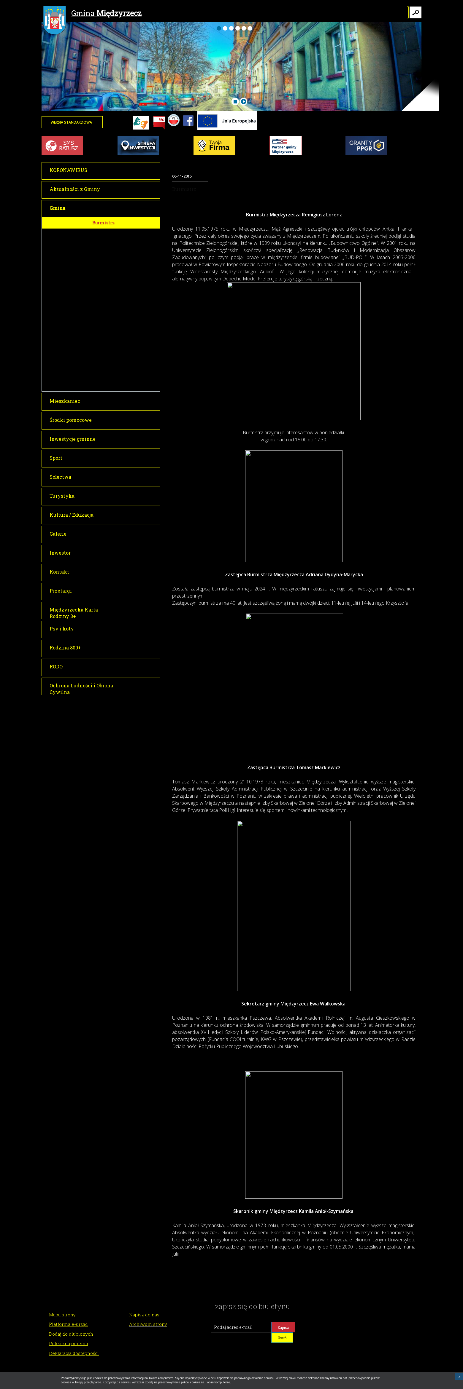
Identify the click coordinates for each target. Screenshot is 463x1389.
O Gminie (102, 333)
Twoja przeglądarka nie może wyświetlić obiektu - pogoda (399, 126)
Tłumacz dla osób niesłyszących (125, 375)
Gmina (92, 14)
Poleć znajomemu (68, 1343)
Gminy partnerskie (113, 364)
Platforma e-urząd (68, 1324)
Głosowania (106, 285)
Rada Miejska (106, 234)
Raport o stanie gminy (115, 385)
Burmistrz (103, 223)
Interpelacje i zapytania (117, 295)
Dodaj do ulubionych (71, 1334)
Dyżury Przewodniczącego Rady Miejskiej (126, 309)
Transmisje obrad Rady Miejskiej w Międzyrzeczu (126, 257)
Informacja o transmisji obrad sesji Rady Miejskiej (122, 272)
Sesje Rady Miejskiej (114, 244)
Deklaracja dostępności (74, 1353)
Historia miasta (109, 343)
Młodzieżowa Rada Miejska (120, 322)
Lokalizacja (106, 354)
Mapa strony (62, 1315)
